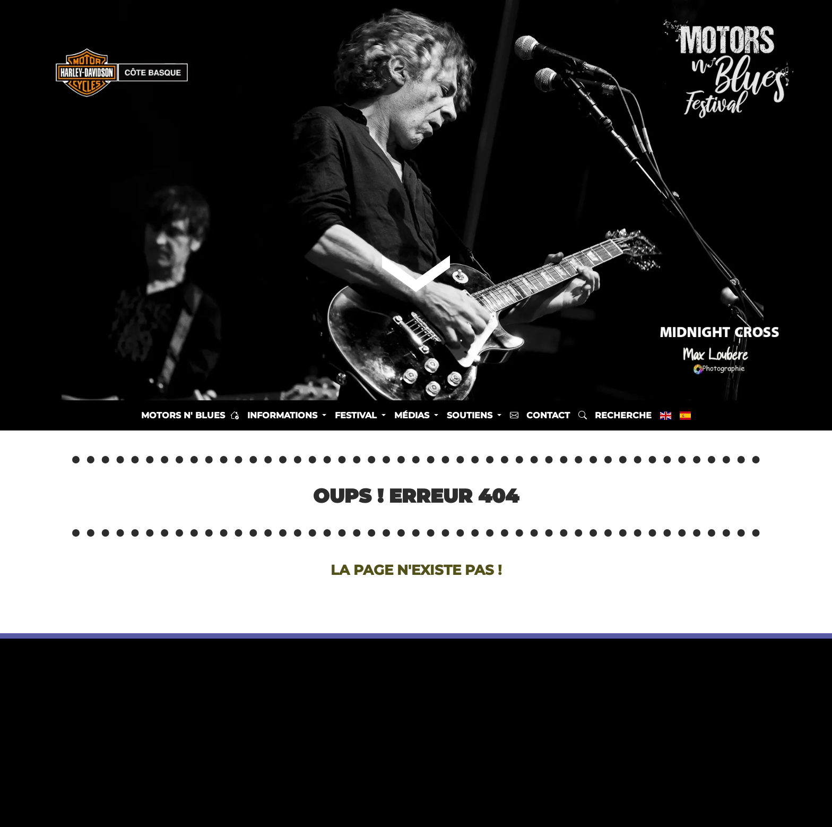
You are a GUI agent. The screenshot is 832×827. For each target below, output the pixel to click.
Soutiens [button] (471, 415)
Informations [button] (283, 415)
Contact (540, 415)
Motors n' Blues (190, 415)
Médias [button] (413, 415)
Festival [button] (357, 415)
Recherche (615, 415)
